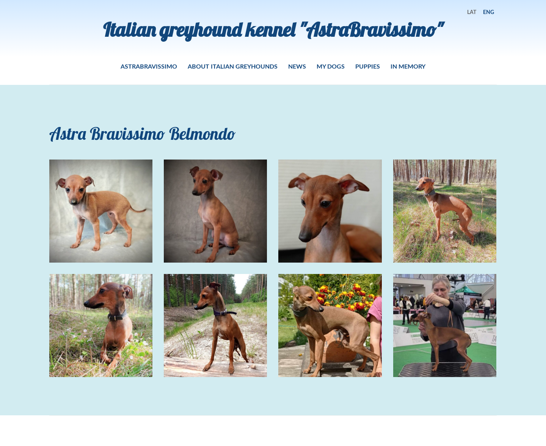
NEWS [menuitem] (297, 66)
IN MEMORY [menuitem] (408, 66)
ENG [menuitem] (488, 12)
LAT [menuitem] (471, 12)
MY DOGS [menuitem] (331, 66)
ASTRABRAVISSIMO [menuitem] (149, 66)
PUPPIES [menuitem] (367, 66)
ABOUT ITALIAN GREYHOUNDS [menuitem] (233, 66)
